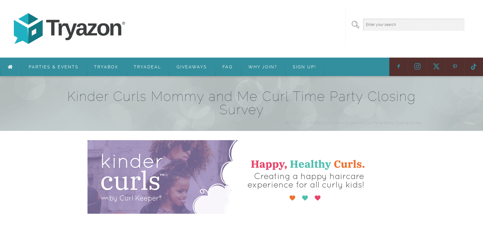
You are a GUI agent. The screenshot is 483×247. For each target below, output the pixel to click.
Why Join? (262, 66)
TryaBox (106, 66)
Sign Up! (304, 66)
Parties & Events (54, 66)
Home (296, 122)
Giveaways (192, 66)
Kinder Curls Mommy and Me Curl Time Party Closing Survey (366, 122)
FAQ (227, 66)
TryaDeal (147, 66)
